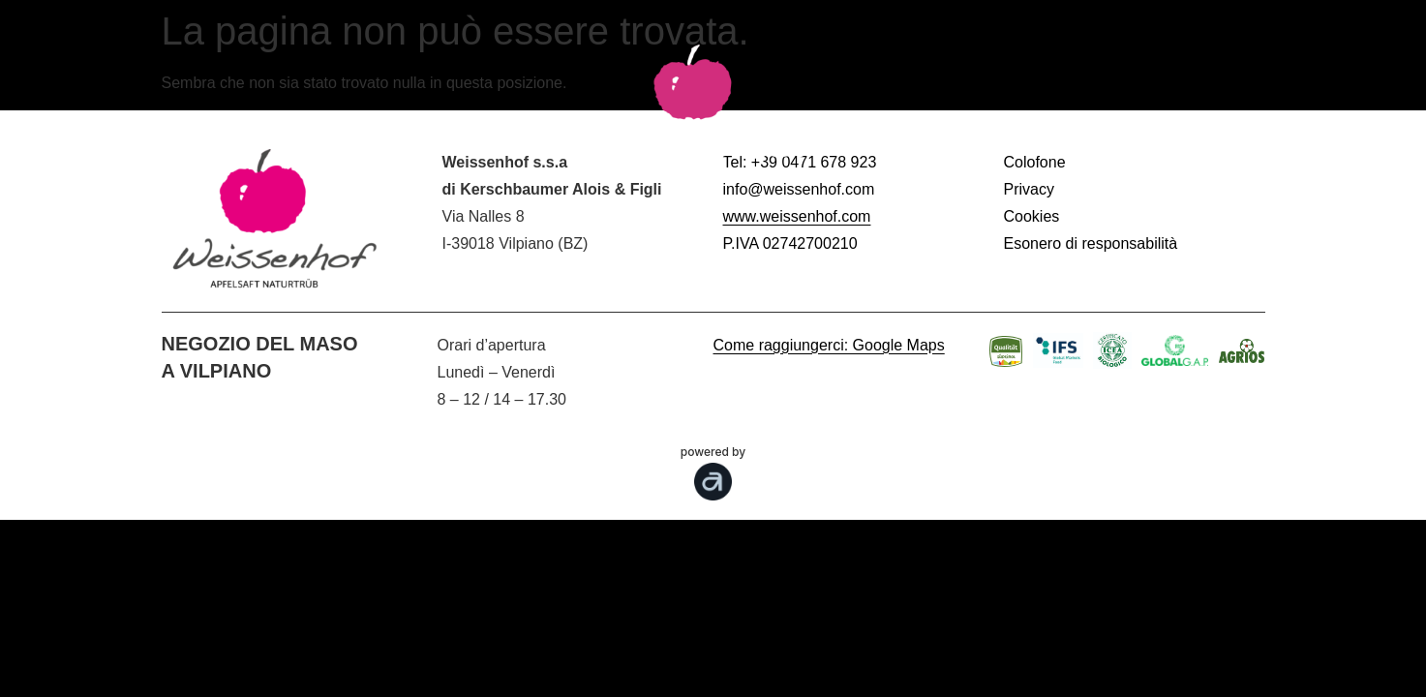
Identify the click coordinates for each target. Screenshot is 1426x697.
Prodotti (383, 139)
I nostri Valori (970, 139)
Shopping (1214, 139)
